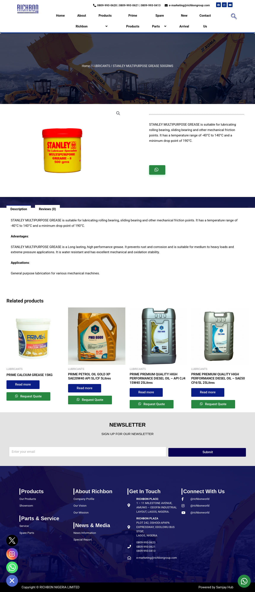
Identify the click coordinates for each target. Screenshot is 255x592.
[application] (113, 15)
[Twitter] (12, 540)
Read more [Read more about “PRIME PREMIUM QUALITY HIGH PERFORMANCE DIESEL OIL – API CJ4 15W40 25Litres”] (146, 392)
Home (60, 16)
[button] (118, 113)
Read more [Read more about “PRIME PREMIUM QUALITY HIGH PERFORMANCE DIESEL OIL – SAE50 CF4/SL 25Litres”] (208, 392)
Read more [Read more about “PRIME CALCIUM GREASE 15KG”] (23, 384)
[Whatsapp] (12, 567)
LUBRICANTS (101, 66)
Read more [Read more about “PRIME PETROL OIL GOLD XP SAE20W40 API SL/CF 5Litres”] (84, 388)
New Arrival (184, 21)
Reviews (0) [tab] (47, 209)
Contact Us (205, 21)
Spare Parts (159, 21)
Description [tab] (18, 209)
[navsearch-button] (232, 17)
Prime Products (132, 21)
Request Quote (30, 396)
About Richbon (82, 21)
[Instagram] (12, 554)
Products (107, 21)
